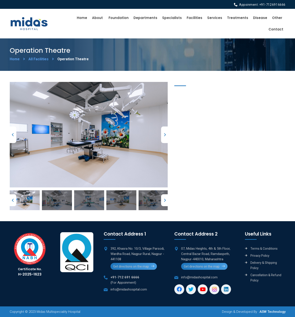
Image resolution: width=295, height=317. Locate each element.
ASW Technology (272, 312)
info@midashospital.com (129, 289)
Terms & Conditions (264, 248)
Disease (260, 17)
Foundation (119, 17)
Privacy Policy (259, 255)
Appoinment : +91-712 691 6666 (262, 4)
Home (82, 17)
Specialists (172, 17)
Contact (276, 29)
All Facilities (38, 59)
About (97, 17)
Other (277, 17)
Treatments (237, 17)
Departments (145, 17)
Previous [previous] (13, 134)
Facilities (194, 17)
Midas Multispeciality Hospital (58, 312)
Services (214, 17)
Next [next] (164, 134)
